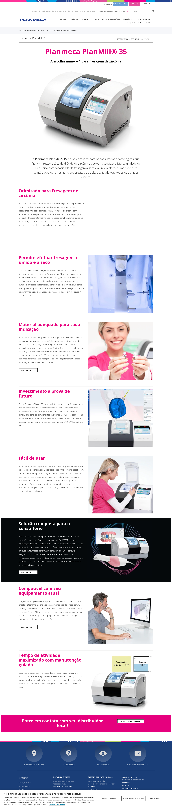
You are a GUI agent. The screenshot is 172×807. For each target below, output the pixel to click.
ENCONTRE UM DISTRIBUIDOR (130, 721)
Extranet (147, 4)
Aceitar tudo (155, 798)
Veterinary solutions (130, 788)
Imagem (147, 22)
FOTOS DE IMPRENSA (60, 784)
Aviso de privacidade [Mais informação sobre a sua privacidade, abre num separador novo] (56, 804)
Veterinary (134, 4)
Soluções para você (134, 22)
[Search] (153, 11)
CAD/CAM (85, 19)
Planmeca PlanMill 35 (33, 38)
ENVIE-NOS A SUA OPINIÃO (96, 781)
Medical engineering (120, 4)
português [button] (107, 4)
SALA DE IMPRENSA (103, 765)
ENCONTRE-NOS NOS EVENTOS (63, 781)
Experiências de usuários (111, 19)
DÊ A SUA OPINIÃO (69, 765)
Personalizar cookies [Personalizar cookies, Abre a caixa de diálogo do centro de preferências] (110, 798)
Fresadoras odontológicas (50, 30)
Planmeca (22, 30)
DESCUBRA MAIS (26, 370)
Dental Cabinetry (143, 19)
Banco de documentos (59, 11)
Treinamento (91, 11)
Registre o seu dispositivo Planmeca (101, 784)
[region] (86, 798)
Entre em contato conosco (76, 11)
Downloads (92, 790)
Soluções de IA (128, 19)
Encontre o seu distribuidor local (112, 11)
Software (95, 19)
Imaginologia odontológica (133, 780)
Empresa (34, 11)
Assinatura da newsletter (62, 787)
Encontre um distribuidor (34, 765)
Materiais (145, 39)
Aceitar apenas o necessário (133, 798)
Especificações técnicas (128, 39)
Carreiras (91, 787)
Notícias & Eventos (44, 11)
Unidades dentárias (129, 777)
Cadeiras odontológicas (69, 19)
